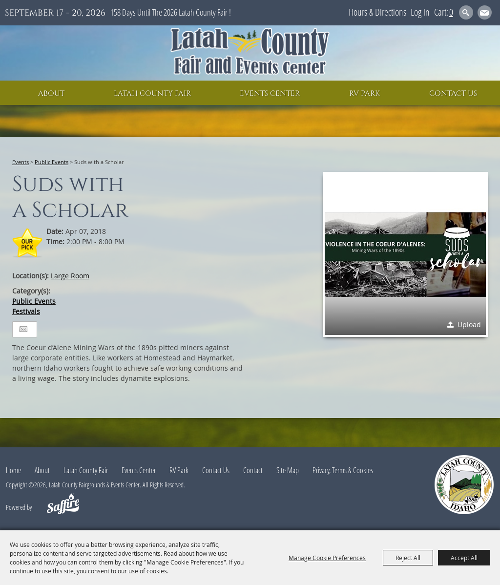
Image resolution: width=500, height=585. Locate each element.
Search (466, 12)
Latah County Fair (152, 93)
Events (20, 162)
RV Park (364, 93)
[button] (405, 254)
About (51, 93)
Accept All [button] (464, 558)
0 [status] (451, 12)
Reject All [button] (408, 558)
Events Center (270, 93)
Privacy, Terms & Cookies (342, 470)
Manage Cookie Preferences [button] (327, 558)
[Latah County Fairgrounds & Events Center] (250, 53)
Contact (253, 470)
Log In (420, 12)
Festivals (26, 311)
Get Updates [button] (485, 12)
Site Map (287, 470)
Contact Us (453, 93)
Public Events (51, 162)
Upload (469, 324)
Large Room (70, 275)
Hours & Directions (377, 12)
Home (13, 470)
